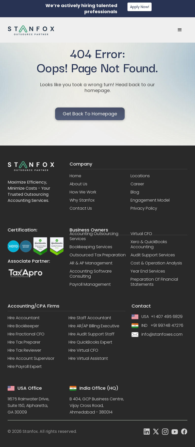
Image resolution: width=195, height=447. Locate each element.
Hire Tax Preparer (24, 342)
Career (137, 184)
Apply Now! (139, 6)
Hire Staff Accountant (90, 317)
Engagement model (150, 200)
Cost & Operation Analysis (156, 263)
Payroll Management (90, 284)
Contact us (81, 208)
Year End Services (148, 271)
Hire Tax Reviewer (24, 350)
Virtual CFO (141, 233)
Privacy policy (144, 208)
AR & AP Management (91, 263)
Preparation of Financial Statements (154, 282)
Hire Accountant (24, 317)
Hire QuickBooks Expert (90, 342)
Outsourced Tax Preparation (98, 255)
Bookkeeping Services (91, 246)
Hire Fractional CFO (26, 334)
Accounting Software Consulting (91, 274)
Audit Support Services (153, 255)
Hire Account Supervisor (31, 358)
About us (78, 184)
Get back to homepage (90, 114)
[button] (179, 30)
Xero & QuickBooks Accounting (149, 244)
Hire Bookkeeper (23, 326)
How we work (83, 192)
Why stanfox (82, 200)
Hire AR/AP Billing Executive (94, 326)
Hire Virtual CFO (83, 350)
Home (75, 175)
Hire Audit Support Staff (92, 334)
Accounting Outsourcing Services (94, 236)
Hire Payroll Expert (25, 366)
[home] (31, 30)
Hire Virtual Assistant (88, 358)
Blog (135, 192)
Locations (140, 175)
